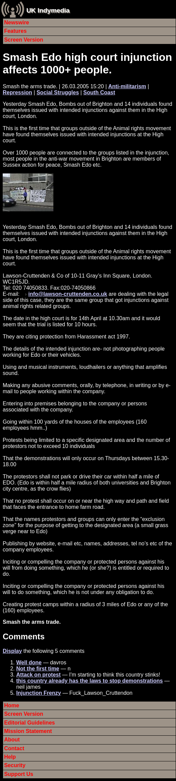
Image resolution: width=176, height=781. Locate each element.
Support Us (18, 774)
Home (11, 705)
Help (10, 757)
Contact (14, 748)
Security (14, 765)
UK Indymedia (48, 10)
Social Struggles (57, 92)
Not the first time (37, 668)
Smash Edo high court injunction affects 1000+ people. (87, 63)
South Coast (99, 92)
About (12, 739)
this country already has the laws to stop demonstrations (89, 681)
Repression (17, 92)
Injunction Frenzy (38, 693)
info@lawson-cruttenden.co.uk (67, 294)
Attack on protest (38, 675)
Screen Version (23, 40)
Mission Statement (28, 731)
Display (12, 651)
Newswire (16, 22)
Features (15, 31)
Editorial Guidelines (29, 723)
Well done (29, 662)
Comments (24, 636)
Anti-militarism (127, 86)
